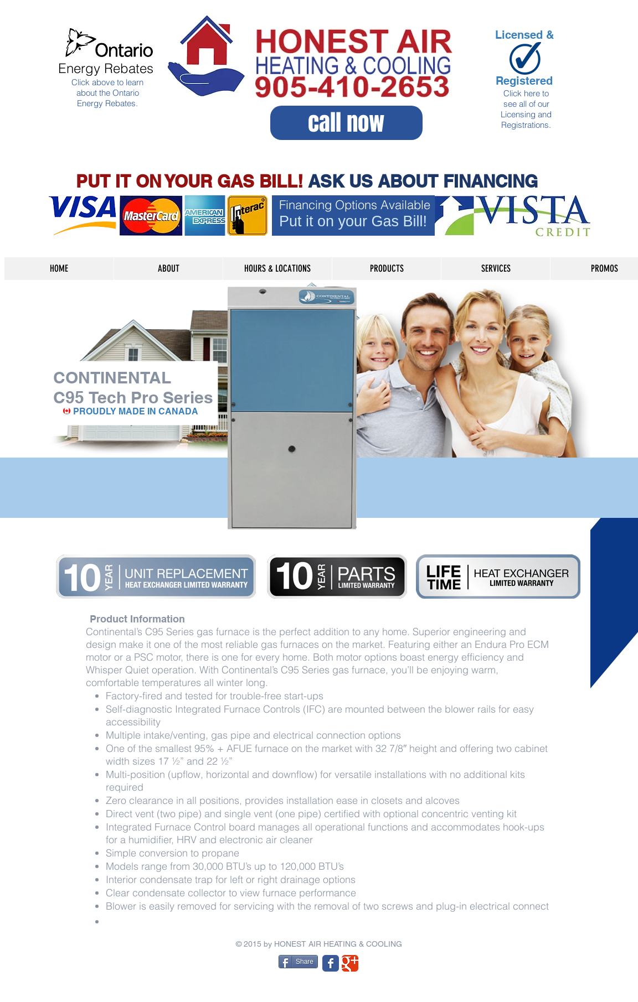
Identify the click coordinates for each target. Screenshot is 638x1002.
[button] (386, 268)
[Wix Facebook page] (330, 963)
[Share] (298, 961)
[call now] (346, 123)
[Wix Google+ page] (350, 963)
